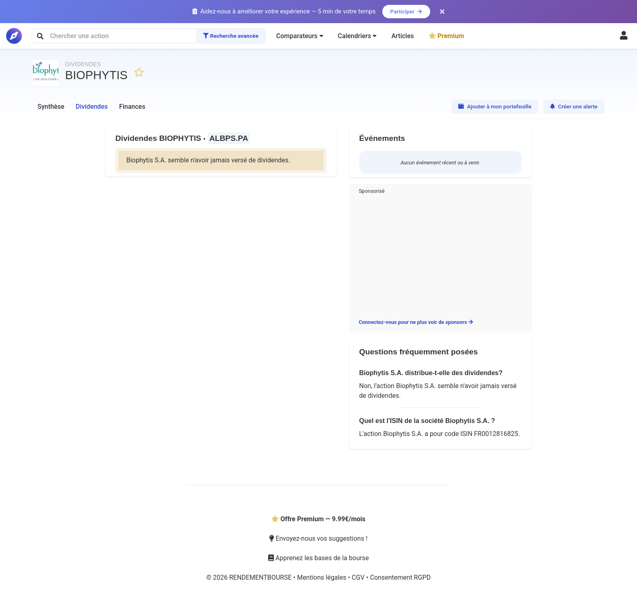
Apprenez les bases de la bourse (318, 558)
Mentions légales (322, 577)
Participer (406, 11)
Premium (446, 36)
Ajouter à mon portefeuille (494, 106)
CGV (359, 577)
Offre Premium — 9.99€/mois (318, 519)
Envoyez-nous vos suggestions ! (318, 538)
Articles (402, 36)
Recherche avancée (230, 35)
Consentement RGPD (400, 577)
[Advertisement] (440, 255)
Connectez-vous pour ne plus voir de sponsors (416, 322)
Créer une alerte (574, 106)
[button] (300, 36)
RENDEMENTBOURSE (261, 577)
